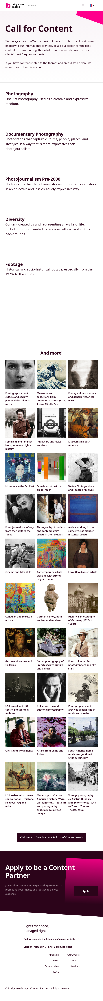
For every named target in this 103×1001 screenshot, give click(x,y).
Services (75, 966)
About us (54, 954)
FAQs (56, 972)
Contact (75, 960)
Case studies (52, 966)
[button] (83, 5)
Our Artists (73, 954)
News (56, 960)
